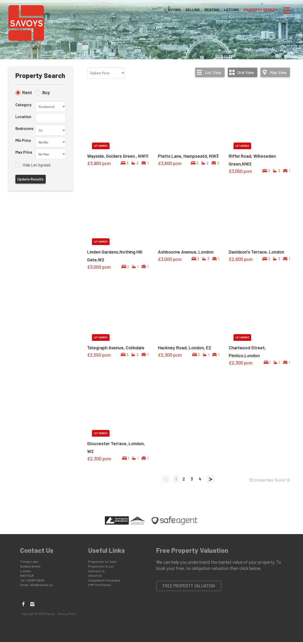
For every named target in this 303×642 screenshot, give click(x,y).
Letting (231, 10)
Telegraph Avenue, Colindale (115, 347)
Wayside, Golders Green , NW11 (117, 156)
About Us (95, 575)
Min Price (23, 140)
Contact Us (96, 571)
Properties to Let (101, 566)
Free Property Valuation (189, 585)
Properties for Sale (102, 561)
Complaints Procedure (104, 580)
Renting (212, 10)
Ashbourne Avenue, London (186, 251)
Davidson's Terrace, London (256, 251)
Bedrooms (24, 128)
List (213, 72)
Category (23, 104)
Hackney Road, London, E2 (184, 347)
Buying (174, 10)
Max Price (23, 152)
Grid (245, 72)
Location (23, 116)
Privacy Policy (67, 614)
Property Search (260, 10)
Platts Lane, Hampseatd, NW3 (188, 156)
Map (278, 72)
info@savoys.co (41, 585)
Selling (192, 10)
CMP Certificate (99, 585)
